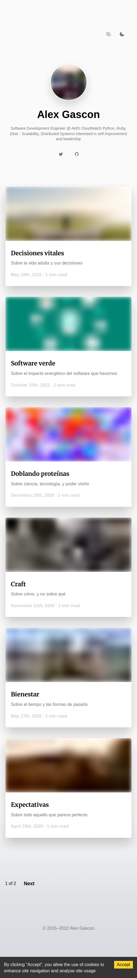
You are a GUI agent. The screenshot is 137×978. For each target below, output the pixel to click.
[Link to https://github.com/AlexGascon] (77, 154)
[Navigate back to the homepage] (52, 34)
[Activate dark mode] (122, 33)
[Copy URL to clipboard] (108, 33)
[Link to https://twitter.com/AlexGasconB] (61, 154)
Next (29, 883)
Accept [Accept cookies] (123, 964)
